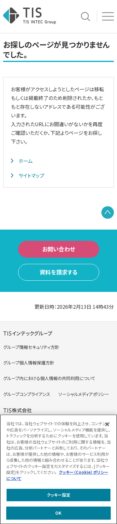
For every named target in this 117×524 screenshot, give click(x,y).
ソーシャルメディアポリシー (83, 394)
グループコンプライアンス (26, 394)
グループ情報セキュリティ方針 (31, 347)
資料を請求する (59, 272)
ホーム (25, 160)
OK (58, 514)
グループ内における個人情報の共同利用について (49, 378)
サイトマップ (31, 175)
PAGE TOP (107, 212)
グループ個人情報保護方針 (28, 363)
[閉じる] (107, 425)
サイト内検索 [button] (85, 16)
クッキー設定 (58, 496)
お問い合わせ (58, 249)
